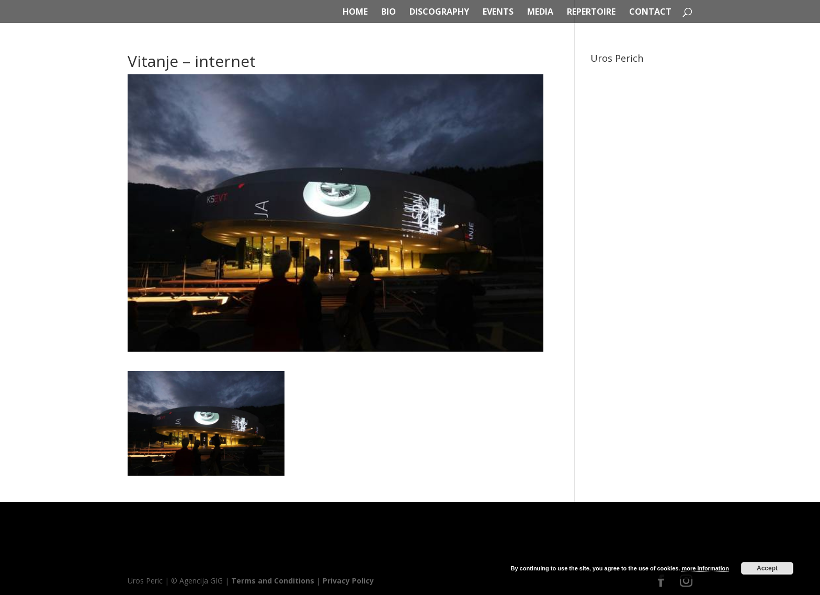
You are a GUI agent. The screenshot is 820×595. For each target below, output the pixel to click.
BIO (388, 12)
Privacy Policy (348, 581)
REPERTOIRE (591, 12)
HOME (355, 12)
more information (704, 568)
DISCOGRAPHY (439, 12)
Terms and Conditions (272, 581)
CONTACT (650, 12)
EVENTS (498, 12)
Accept (767, 568)
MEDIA (540, 12)
